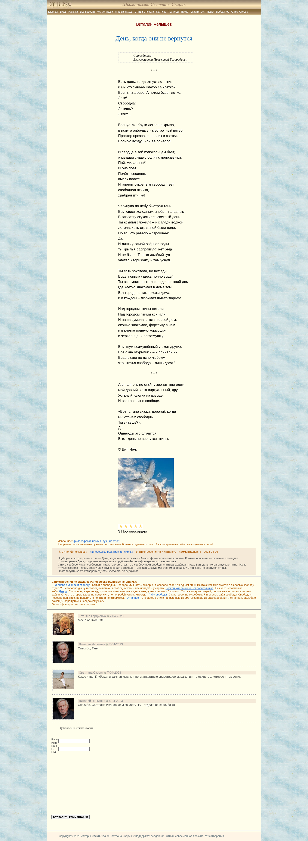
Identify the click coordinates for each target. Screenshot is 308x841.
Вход (63, 11)
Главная (53, 11)
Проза (184, 11)
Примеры (173, 11)
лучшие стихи (111, 541)
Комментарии (105, 11)
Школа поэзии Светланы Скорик (154, 4)
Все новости (87, 11)
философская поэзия (87, 541)
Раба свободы (158, 594)
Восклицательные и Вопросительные (189, 588)
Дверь (63, 591)
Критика (161, 11)
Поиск (210, 11)
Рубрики (73, 11)
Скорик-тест (198, 11)
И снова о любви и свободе (72, 584)
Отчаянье (132, 597)
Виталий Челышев (154, 24)
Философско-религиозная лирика (111, 551)
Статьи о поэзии (144, 11)
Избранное (222, 11)
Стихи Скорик (239, 11)
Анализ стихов (123, 11)
